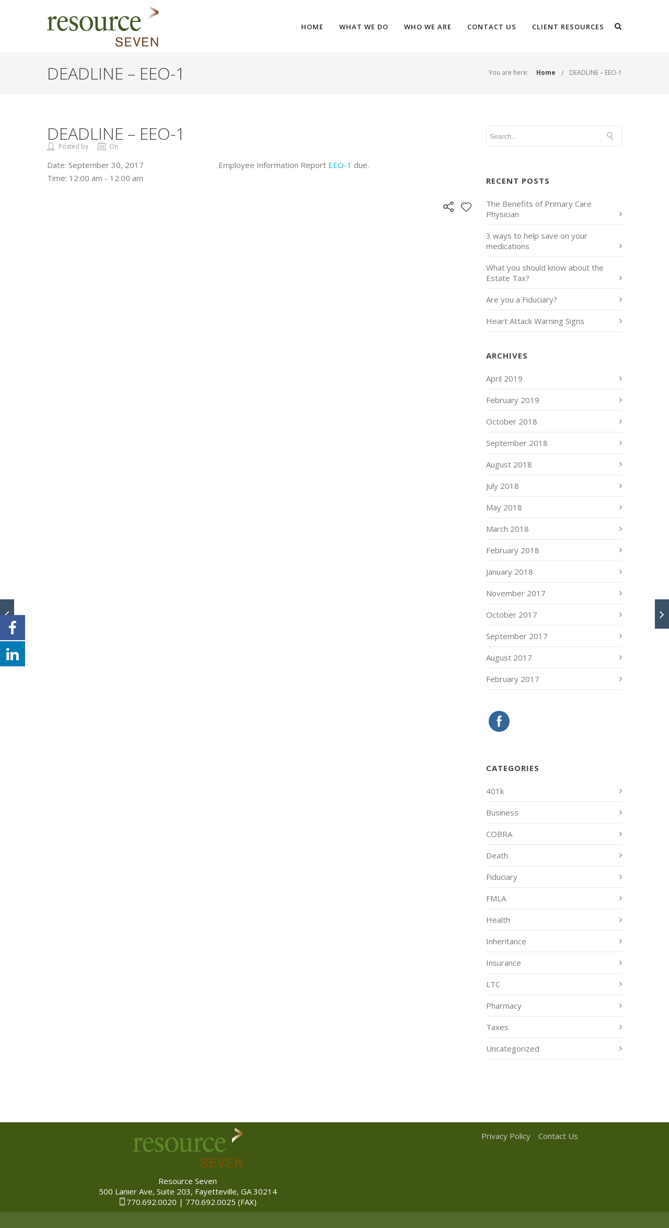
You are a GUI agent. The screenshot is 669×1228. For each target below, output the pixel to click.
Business (502, 812)
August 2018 (509, 464)
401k (495, 791)
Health (498, 919)
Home (312, 26)
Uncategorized (512, 1048)
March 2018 (507, 528)
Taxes (497, 1027)
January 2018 (509, 571)
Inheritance (506, 941)
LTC (493, 984)
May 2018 (504, 507)
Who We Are (428, 26)
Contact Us (491, 26)
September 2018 (517, 443)
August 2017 (509, 657)
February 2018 (512, 550)
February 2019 (512, 400)
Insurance (503, 962)
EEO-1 (340, 165)
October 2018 (511, 421)
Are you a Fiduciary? (521, 299)
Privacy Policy (505, 1136)
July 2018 (502, 486)
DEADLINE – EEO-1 (595, 72)
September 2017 (517, 636)
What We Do (363, 26)
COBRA (499, 834)
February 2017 (512, 679)
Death (497, 855)
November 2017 (516, 593)
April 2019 (504, 378)
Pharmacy (504, 1005)
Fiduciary (501, 877)
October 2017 (511, 614)
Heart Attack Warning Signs (535, 321)
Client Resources (568, 26)
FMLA (496, 898)
